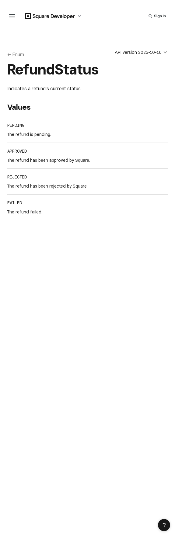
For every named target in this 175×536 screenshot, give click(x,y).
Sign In (160, 16)
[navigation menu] (12, 16)
